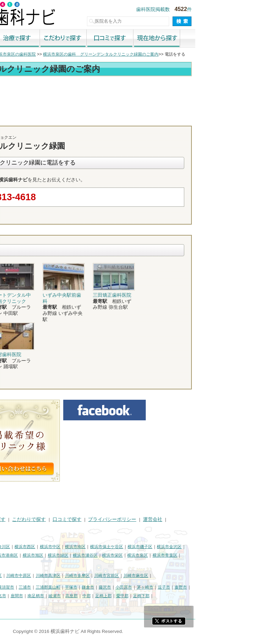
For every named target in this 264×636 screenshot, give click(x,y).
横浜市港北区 (15, 555)
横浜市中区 (119, 546)
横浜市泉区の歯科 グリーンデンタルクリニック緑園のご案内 (169, 54)
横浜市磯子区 (208, 546)
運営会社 (221, 519)
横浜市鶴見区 (33, 546)
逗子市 (233, 587)
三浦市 (93, 587)
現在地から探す (225, 38)
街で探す (38, 38)
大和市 (26, 595)
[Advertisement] (132, 96)
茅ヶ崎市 (214, 587)
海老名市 (66, 595)
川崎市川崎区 (33, 575)
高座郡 (140, 595)
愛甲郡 (191, 595)
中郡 (155, 595)
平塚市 (140, 587)
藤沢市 (173, 587)
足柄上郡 (172, 595)
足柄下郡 (210, 595)
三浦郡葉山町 (116, 587)
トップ (9, 54)
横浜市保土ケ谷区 (175, 546)
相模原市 (53, 587)
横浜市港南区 (74, 555)
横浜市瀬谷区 (154, 555)
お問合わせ (202, 119)
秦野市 (249, 587)
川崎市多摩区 (146, 575)
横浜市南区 (144, 546)
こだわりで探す (132, 38)
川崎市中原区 (87, 575)
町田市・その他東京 (22, 604)
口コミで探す (178, 38)
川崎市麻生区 (204, 575)
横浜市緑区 (127, 555)
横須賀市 (74, 587)
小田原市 (192, 587)
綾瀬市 (123, 595)
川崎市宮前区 (175, 575)
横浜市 (9, 546)
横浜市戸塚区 (45, 555)
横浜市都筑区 (15, 563)
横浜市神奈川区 (64, 546)
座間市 (85, 595)
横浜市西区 (93, 546)
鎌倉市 (157, 587)
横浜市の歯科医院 (39, 54)
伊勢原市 (45, 595)
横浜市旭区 (101, 555)
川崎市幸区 (60, 575)
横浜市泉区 (206, 555)
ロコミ (242, 119)
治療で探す (85, 38)
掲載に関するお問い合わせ (32, 528)
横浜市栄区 (181, 555)
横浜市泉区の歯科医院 (83, 54)
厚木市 (9, 595)
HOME (10, 519)
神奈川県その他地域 (22, 587)
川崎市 (9, 575)
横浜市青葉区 (233, 555)
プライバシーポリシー (181, 519)
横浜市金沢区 (238, 546)
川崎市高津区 (116, 575)
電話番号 (163, 119)
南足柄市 (104, 595)
